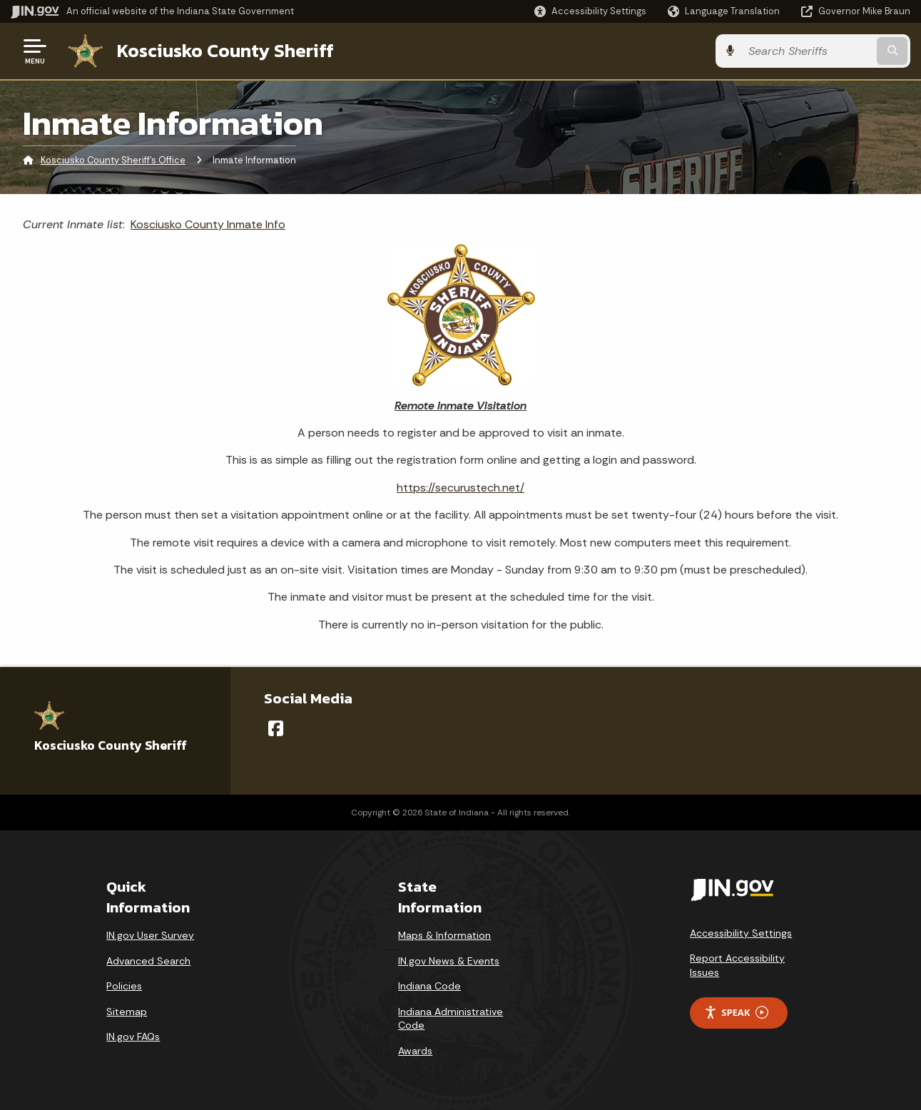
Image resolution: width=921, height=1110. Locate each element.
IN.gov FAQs (133, 1036)
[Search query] (808, 51)
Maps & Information (444, 935)
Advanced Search (148, 960)
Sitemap (126, 1011)
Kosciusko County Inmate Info (208, 224)
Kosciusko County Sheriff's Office (113, 160)
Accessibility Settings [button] (741, 933)
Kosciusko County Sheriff (225, 50)
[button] (590, 11)
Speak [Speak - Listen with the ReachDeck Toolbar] (736, 1012)
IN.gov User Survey (150, 935)
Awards (415, 1050)
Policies (124, 985)
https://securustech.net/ (460, 487)
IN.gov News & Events (448, 960)
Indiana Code (429, 985)
